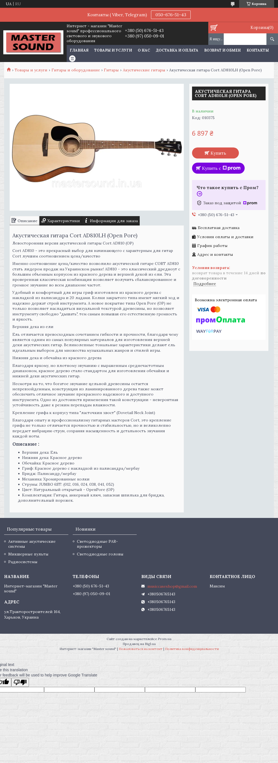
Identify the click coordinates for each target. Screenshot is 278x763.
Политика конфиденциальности (192, 649)
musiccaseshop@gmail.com (172, 586)
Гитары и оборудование (76, 70)
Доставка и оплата (177, 50)
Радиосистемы (22, 561)
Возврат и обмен (222, 50)
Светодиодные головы (100, 554)
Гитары (111, 70)
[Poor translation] (20, 682)
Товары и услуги (113, 50)
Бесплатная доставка (218, 227)
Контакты (258, 50)
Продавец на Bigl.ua (139, 644)
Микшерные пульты (28, 554)
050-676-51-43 (170, 14)
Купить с (221, 168)
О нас (144, 50)
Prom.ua (164, 639)
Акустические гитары (144, 70)
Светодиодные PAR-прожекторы (97, 544)
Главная (79, 50)
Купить (218, 153)
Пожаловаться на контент (141, 649)
